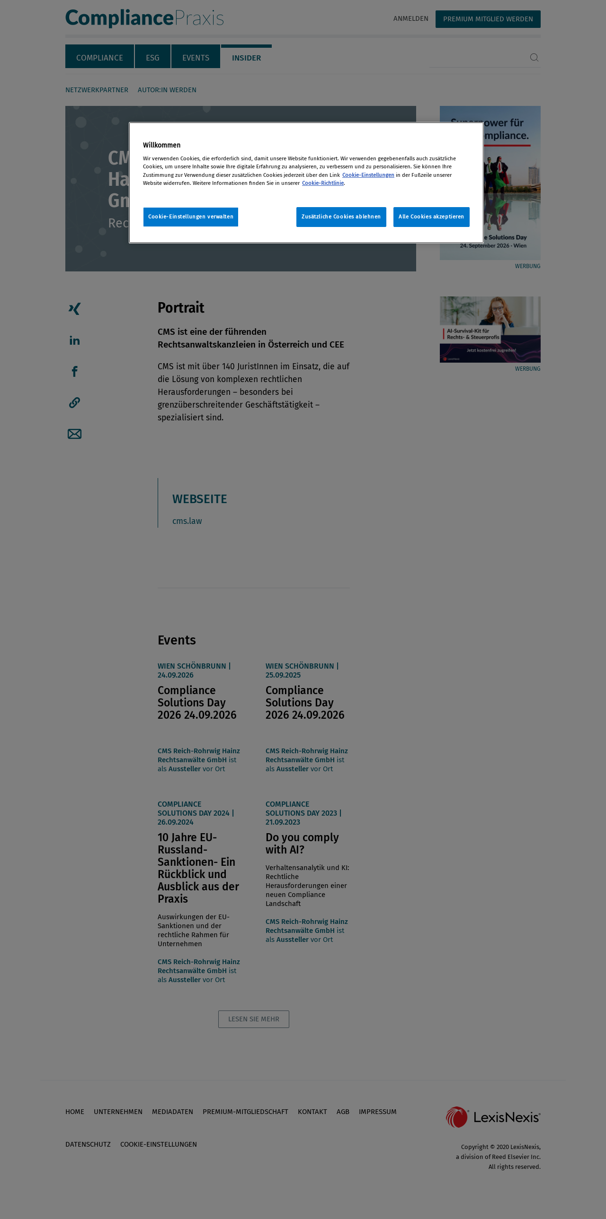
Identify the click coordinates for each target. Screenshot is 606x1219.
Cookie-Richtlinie (323, 183)
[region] (306, 183)
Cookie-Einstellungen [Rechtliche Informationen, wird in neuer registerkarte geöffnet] (368, 175)
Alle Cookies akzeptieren (431, 216)
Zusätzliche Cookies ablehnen (341, 216)
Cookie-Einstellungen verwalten (190, 216)
